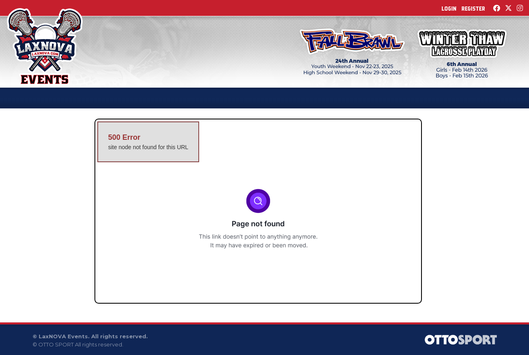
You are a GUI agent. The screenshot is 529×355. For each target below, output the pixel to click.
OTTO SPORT (56, 344)
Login (449, 8)
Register (473, 8)
